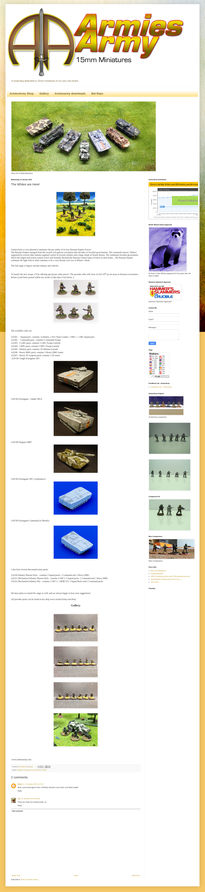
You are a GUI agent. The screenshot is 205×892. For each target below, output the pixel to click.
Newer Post (16, 876)
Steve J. (21, 784)
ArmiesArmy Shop (22, 93)
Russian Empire (36, 770)
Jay (19, 799)
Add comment (17, 811)
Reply (20, 791)
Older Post (136, 876)
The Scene (155, 582)
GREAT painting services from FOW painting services (170, 576)
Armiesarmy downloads (70, 93)
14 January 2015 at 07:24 (34, 784)
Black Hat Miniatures (158, 571)
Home (76, 876)
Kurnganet (26, 770)
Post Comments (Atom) (29, 880)
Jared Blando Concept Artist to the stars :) (166, 579)
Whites (44, 770)
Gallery (44, 93)
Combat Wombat (157, 574)
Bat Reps (97, 93)
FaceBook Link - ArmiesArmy (161, 387)
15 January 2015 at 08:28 (30, 799)
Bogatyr (19, 770)
